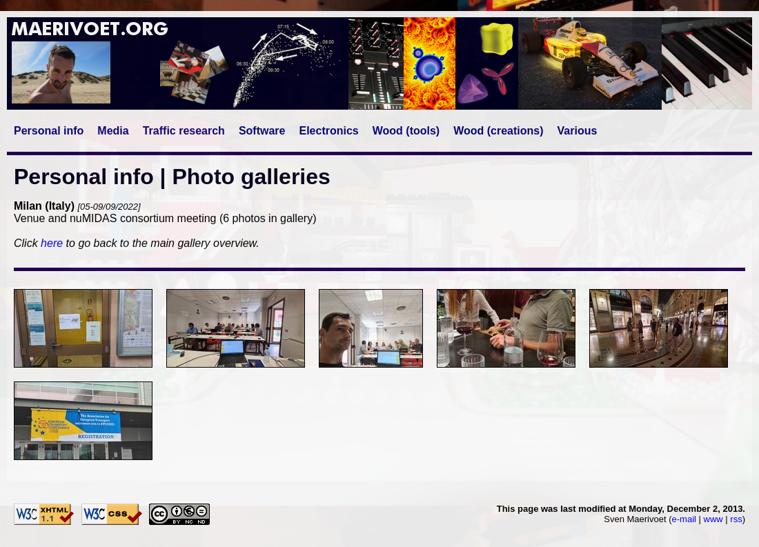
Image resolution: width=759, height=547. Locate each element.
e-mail (684, 519)
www (713, 519)
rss (736, 519)
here (52, 243)
